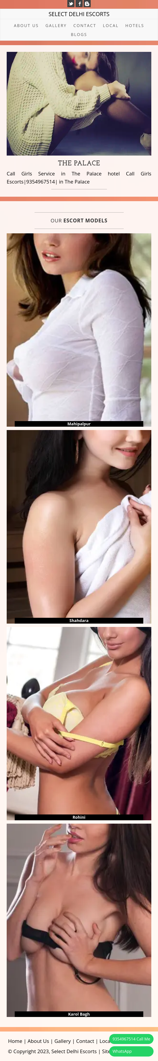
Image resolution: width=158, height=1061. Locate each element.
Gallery (56, 25)
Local (111, 25)
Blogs (79, 34)
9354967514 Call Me (131, 1039)
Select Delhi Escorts (79, 14)
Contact (84, 25)
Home (15, 1041)
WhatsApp (122, 1051)
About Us (26, 25)
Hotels (134, 25)
